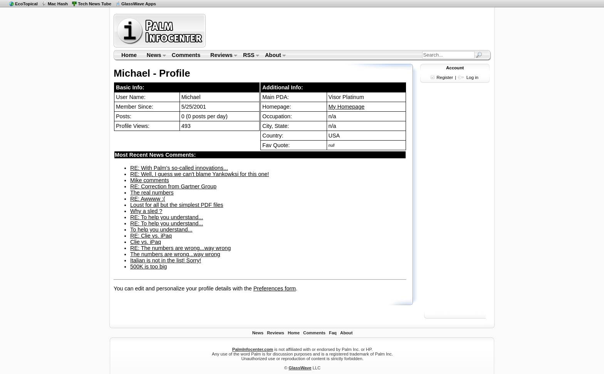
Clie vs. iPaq (145, 242)
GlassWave (300, 368)
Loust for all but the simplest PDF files (176, 205)
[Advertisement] (349, 30)
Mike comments (149, 180)
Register (444, 77)
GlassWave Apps (138, 4)
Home (129, 55)
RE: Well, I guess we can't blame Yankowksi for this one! (199, 174)
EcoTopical (26, 4)
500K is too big (148, 266)
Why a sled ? (146, 211)
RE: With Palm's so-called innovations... (179, 168)
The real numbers (152, 193)
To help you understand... (161, 229)
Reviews (221, 56)
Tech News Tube (94, 4)
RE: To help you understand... (166, 217)
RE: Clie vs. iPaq (151, 236)
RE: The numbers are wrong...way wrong (180, 248)
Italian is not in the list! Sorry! (165, 260)
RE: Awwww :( (147, 199)
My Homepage (347, 107)
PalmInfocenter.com (252, 349)
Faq (333, 332)
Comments (186, 55)
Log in (472, 77)
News (154, 56)
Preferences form (274, 288)
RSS (248, 56)
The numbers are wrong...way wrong (175, 254)
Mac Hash (58, 4)
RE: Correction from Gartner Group (173, 186)
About (273, 56)
